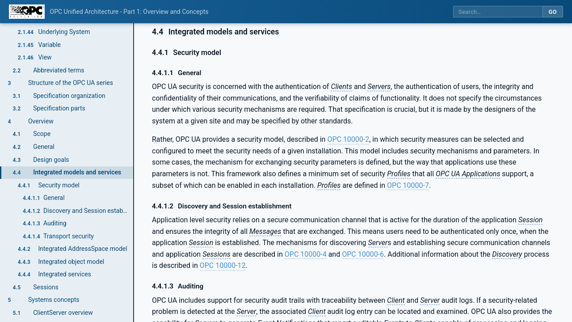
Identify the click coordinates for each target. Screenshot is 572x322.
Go (552, 11)
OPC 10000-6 (363, 254)
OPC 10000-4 (306, 254)
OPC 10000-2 (348, 139)
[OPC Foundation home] (27, 11)
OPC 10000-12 (223, 265)
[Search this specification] (498, 12)
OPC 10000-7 (408, 185)
